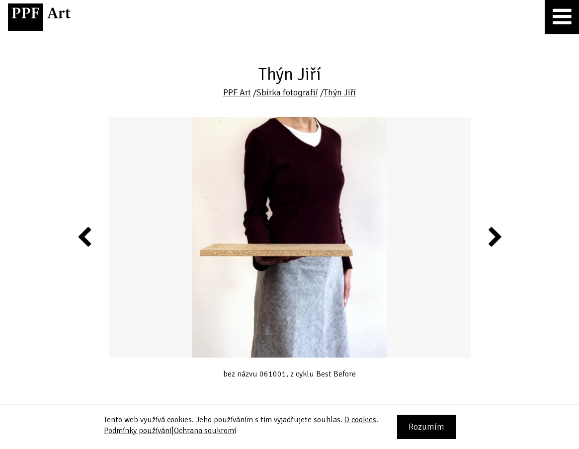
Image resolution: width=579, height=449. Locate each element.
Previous (85, 236)
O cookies (360, 420)
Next (494, 236)
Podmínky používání (137, 431)
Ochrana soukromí (205, 431)
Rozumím (426, 426)
